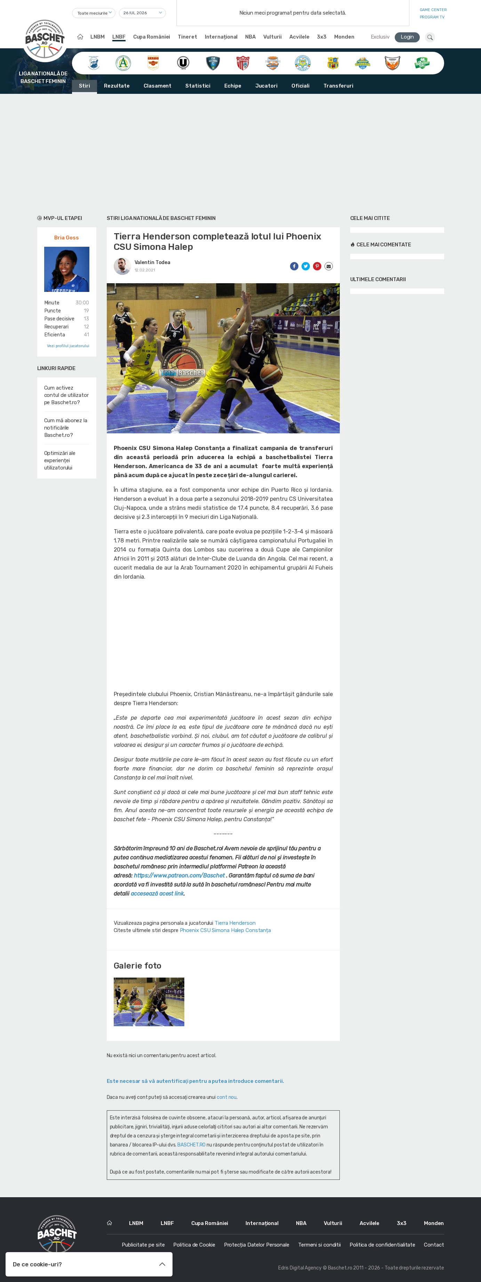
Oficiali (300, 86)
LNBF (119, 37)
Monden (344, 37)
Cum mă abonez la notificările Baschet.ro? (65, 427)
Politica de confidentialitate (382, 1245)
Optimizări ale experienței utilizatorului (60, 460)
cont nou (227, 1097)
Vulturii (272, 37)
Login (407, 37)
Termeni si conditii (319, 1245)
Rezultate (117, 86)
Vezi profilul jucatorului (68, 346)
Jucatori (266, 86)
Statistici (197, 86)
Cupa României (151, 37)
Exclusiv (380, 37)
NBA (250, 37)
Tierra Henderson (235, 923)
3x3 (322, 37)
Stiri (84, 86)
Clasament (157, 86)
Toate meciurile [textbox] (93, 13)
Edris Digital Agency (300, 1268)
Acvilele (299, 37)
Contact (434, 1245)
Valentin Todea (153, 263)
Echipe (232, 86)
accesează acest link (157, 893)
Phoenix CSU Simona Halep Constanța (225, 930)
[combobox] (93, 13)
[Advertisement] (240, 153)
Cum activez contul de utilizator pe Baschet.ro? (66, 395)
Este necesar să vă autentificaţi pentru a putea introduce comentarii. (195, 1081)
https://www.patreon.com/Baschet (179, 875)
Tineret (187, 37)
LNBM (97, 37)
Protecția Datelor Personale (256, 1245)
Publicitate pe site (143, 1245)
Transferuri (338, 86)
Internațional (221, 37)
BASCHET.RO (191, 1145)
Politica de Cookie (194, 1245)
